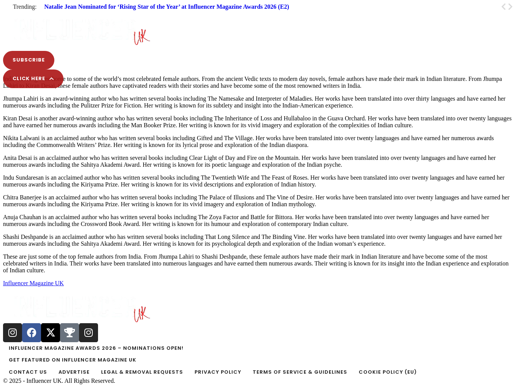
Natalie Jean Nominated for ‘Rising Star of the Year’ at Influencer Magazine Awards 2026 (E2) (166, 6)
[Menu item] (258, 348)
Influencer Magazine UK (33, 283)
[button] (258, 13)
